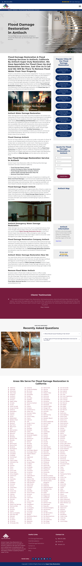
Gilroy (28, 426)
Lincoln (29, 496)
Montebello (46, 399)
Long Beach (30, 504)
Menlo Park (46, 387)
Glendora (29, 430)
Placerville (46, 465)
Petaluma (46, 458)
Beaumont (13, 426)
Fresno (29, 418)
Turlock (62, 470)
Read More (58, 241)
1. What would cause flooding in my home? (57, 333)
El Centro (12, 519)
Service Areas (32, 548)
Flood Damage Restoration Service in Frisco (63, 99)
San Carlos (46, 518)
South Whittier (64, 448)
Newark (45, 416)
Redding (45, 484)
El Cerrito (12, 521)
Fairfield (29, 399)
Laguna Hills (30, 479)
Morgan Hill (46, 408)
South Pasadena (65, 445)
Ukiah (62, 475)
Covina (12, 489)
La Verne (29, 474)
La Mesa (29, 465)
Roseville (46, 506)
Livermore (30, 497)
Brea (11, 442)
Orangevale (46, 438)
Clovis (11, 477)
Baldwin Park (14, 420)
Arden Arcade (14, 406)
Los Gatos (29, 511)
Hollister (29, 448)
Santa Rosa (63, 426)
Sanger (62, 411)
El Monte (29, 387)
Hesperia (29, 445)
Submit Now (63, 176)
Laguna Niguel (31, 480)
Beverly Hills (13, 438)
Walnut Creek (64, 492)
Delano (12, 502)
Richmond (46, 494)
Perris (45, 457)
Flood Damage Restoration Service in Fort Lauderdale (63, 78)
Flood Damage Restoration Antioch (29, 10)
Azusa (11, 416)
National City (47, 415)
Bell (11, 428)
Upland (62, 479)
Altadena (12, 394)
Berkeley (12, 436)
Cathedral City (14, 462)
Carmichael (13, 457)
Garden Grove (31, 423)
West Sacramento (65, 501)
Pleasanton (46, 469)
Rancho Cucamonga (49, 477)
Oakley (45, 430)
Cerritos (12, 465)
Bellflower (13, 431)
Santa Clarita (64, 418)
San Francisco (64, 389)
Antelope (12, 398)
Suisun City (63, 455)
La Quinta (29, 472)
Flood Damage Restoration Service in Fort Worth (63, 106)
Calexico (12, 450)
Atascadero (13, 411)
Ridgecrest (46, 496)
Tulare (62, 469)
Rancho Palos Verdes (49, 479)
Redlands (46, 485)
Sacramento (47, 509)
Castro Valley (13, 460)
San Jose (62, 394)
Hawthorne (30, 438)
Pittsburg (46, 462)
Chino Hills (13, 470)
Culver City (13, 491)
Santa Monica (64, 423)
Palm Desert (47, 447)
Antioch (15, 10)
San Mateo (63, 404)
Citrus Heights (14, 474)
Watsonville (63, 496)
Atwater (12, 413)
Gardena (29, 425)
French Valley (31, 416)
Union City (63, 477)
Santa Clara (63, 416)
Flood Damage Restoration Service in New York (63, 85)
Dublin (12, 511)
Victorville (63, 484)
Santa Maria (63, 421)
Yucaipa (62, 519)
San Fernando (64, 387)
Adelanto (12, 387)
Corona (12, 485)
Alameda (12, 389)
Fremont (29, 415)
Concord (12, 484)
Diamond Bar (14, 506)
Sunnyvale (63, 457)
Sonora (62, 440)
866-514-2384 (8, 1)
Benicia (12, 435)
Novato (45, 426)
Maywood (29, 521)
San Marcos (63, 403)
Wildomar (63, 511)
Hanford (29, 436)
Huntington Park (31, 452)
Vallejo (62, 482)
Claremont (13, 475)
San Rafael (63, 408)
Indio (28, 455)
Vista (61, 489)
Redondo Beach (48, 487)
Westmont (63, 507)
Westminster (64, 506)
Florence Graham (32, 403)
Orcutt (45, 440)
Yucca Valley (63, 521)
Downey (12, 509)
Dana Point (13, 497)
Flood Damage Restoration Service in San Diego (63, 120)
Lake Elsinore (30, 482)
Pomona (45, 470)
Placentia (46, 464)
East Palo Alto (14, 514)
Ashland (12, 409)
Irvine (28, 458)
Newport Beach (48, 418)
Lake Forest (30, 484)
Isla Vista (29, 460)
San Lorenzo (63, 399)
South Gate (63, 442)
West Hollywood (65, 499)
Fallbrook (29, 401)
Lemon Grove (31, 492)
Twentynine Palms (65, 474)
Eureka (29, 396)
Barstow (12, 423)
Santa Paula (63, 425)
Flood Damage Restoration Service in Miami (63, 71)
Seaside (62, 431)
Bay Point (13, 425)
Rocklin (45, 501)
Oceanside (46, 431)
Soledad (62, 436)
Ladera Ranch (31, 475)
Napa (45, 413)
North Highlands (48, 421)
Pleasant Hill (47, 467)
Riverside (46, 499)
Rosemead (46, 504)
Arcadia (12, 403)
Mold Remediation (33, 541)
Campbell (13, 453)
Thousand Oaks (64, 464)
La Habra (29, 464)
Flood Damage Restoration (36, 543)
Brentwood (13, 443)
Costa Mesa (13, 487)
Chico (11, 467)
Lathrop (29, 489)
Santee (62, 428)
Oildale (45, 433)
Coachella (13, 479)
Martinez (29, 519)
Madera (29, 514)
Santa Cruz (63, 420)
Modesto (46, 394)
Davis (11, 501)
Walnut (62, 491)
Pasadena (46, 455)
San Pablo (63, 406)
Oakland (45, 428)
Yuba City (63, 518)
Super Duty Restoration (53, 564)
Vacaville (62, 480)
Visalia (62, 487)
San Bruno (46, 514)
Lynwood (29, 513)
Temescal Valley (64, 460)
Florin (28, 404)
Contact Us (31, 545)
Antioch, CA (61, 544)
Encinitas (29, 393)
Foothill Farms (31, 409)
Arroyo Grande (14, 408)
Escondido (30, 394)
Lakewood (30, 485)
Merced (45, 389)
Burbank (12, 447)
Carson (12, 458)
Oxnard (45, 443)
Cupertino (13, 492)
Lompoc (29, 502)
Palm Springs (47, 448)
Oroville (45, 442)
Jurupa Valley (31, 462)
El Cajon (12, 518)
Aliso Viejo (13, 393)
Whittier (62, 509)
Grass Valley (30, 433)
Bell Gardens (13, 430)
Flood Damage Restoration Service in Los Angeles (63, 113)
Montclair (46, 398)
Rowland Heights (48, 507)
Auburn (12, 415)
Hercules (29, 443)
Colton (12, 480)
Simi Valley (63, 435)
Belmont (12, 433)
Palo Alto (46, 452)
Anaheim (12, 396)
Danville (12, 499)
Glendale (29, 428)
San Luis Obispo (65, 401)
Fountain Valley (31, 413)
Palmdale (46, 450)
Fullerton (29, 420)
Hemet (29, 442)
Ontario (45, 435)
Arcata (12, 404)
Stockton (62, 453)
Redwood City (47, 489)
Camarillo (13, 452)
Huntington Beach (32, 450)
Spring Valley (64, 450)
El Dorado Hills (14, 523)
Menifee (29, 523)
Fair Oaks (29, 398)
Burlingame (13, 448)
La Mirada (29, 467)
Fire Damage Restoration (35, 538)
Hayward (29, 440)
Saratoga (62, 430)
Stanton (62, 452)
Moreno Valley (47, 406)
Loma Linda (30, 501)
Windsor (62, 513)
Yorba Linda (63, 516)
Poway (45, 474)
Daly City (12, 496)
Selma (62, 433)
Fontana (29, 408)
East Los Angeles (15, 513)
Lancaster (29, 487)
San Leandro (64, 398)
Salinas (45, 511)
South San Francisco (66, 447)
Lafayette (29, 477)
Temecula (63, 458)
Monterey (46, 401)
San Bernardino (48, 513)
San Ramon (63, 409)
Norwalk (45, 425)
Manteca (29, 518)
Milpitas (45, 391)
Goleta (28, 431)
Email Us (60, 541)
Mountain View (47, 409)
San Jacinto (63, 393)
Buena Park (13, 445)
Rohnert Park (47, 502)
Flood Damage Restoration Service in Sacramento (63, 134)
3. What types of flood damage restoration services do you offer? (60, 339)
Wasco (62, 494)
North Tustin (47, 423)
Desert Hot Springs (15, 504)
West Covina (63, 497)
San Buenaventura (48, 516)
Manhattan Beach (32, 516)
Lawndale (29, 491)
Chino (11, 469)
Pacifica (45, 445)
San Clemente (47, 519)
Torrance (62, 465)
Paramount (46, 453)
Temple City (63, 462)
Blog (29, 550)
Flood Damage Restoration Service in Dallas (63, 92)
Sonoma (62, 438)
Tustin (62, 472)
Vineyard (62, 485)
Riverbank (46, 497)
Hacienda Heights (32, 435)
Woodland (63, 514)
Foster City (30, 411)
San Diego (46, 521)
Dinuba (12, 507)
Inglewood (30, 457)
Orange (45, 436)
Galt (28, 421)
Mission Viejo (47, 393)
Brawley (12, 440)
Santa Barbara (64, 415)
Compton (12, 482)
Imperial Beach (31, 453)
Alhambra (13, 391)
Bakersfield (13, 418)
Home (10, 10)
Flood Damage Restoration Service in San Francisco (63, 127)
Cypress (12, 494)
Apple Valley (13, 401)
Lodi (28, 499)
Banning (12, 421)
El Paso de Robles (32, 389)
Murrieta (45, 411)
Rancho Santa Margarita (47, 481)
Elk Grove (29, 391)
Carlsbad (12, 455)
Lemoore (29, 494)
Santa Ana (63, 413)
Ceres (11, 464)
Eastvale (12, 516)
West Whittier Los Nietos (65, 503)
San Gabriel (63, 391)
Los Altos (29, 506)
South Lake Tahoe (65, 443)
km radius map (63, 204)
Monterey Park (47, 403)
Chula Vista (13, 472)
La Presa (29, 469)
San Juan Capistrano (66, 396)
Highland (29, 447)
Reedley (45, 491)
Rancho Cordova (48, 475)
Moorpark (46, 404)
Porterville (46, 472)
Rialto (45, 492)
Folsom (29, 406)
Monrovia (46, 396)
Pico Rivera (46, 460)
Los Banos (30, 509)
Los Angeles (30, 507)
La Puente (30, 470)
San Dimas (46, 523)
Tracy (61, 467)
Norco (45, 420)
